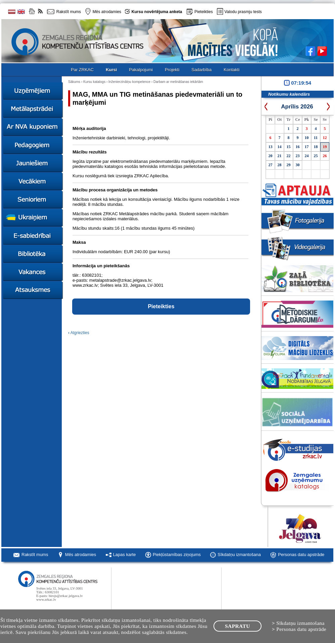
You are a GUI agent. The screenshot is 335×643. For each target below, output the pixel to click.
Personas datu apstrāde (301, 554)
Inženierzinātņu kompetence (129, 82)
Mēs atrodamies (80, 554)
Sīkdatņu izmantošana (239, 554)
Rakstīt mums (34, 554)
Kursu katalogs (94, 82)
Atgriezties (78, 332)
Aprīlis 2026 (297, 106)
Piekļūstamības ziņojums (177, 554)
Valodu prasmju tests (243, 11)
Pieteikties (203, 11)
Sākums (74, 82)
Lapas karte (124, 554)
